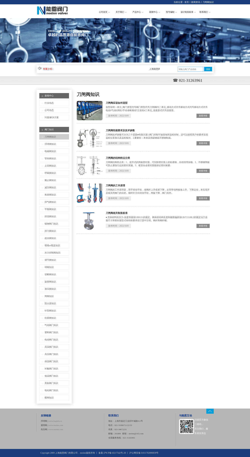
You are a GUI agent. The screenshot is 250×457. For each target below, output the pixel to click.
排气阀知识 (50, 202)
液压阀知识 (50, 289)
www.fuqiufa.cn (55, 421)
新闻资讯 (195, 2)
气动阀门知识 (51, 325)
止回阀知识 (50, 166)
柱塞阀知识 (50, 318)
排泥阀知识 (50, 216)
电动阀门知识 (51, 339)
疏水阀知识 (50, 238)
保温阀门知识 (51, 361)
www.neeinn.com (56, 425)
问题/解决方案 (52, 117)
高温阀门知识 (51, 347)
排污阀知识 (50, 231)
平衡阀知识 (50, 209)
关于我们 (121, 12)
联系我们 (205, 12)
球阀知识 (49, 267)
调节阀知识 (50, 260)
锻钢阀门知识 (51, 224)
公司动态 (49, 110)
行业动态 (49, 103)
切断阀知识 (50, 274)
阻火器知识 (50, 303)
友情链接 (46, 415)
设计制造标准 (188, 12)
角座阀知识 (50, 195)
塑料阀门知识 (51, 332)
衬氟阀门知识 (51, 368)
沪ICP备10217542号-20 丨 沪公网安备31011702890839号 (131, 453)
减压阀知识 (50, 187)
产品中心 (137, 12)
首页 (186, 2)
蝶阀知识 (49, 397)
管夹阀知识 (50, 158)
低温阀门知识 (51, 376)
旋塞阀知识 (50, 282)
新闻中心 (154, 12)
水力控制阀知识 (52, 253)
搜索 (208, 69)
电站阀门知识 (51, 390)
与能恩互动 (185, 415)
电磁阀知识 (50, 151)
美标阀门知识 (51, 383)
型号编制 (171, 12)
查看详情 (203, 115)
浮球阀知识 (50, 144)
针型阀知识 (50, 310)
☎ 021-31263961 (187, 80)
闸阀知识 (49, 296)
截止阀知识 (50, 180)
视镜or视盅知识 (52, 245)
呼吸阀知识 (50, 173)
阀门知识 (49, 129)
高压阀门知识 (51, 354)
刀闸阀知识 (208, 2)
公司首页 (104, 12)
